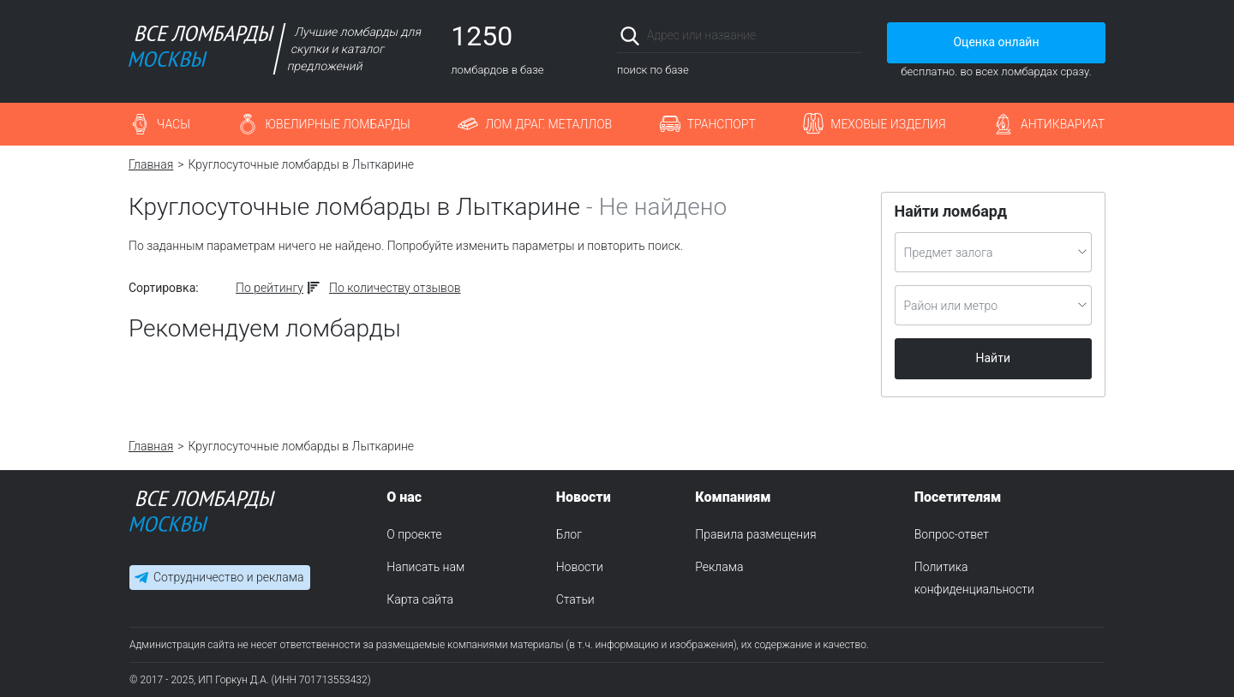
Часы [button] (173, 124)
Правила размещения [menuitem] (755, 534)
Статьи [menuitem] (575, 599)
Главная (151, 164)
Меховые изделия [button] (887, 124)
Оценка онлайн (996, 42)
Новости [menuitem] (579, 567)
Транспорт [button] (721, 124)
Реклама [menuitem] (719, 567)
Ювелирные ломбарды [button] (337, 124)
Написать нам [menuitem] (425, 567)
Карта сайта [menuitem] (419, 599)
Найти (993, 358)
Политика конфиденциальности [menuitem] (974, 578)
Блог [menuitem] (569, 534)
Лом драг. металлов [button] (548, 124)
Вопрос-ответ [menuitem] (951, 534)
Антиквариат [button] (1063, 124)
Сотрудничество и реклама (228, 577)
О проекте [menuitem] (413, 534)
